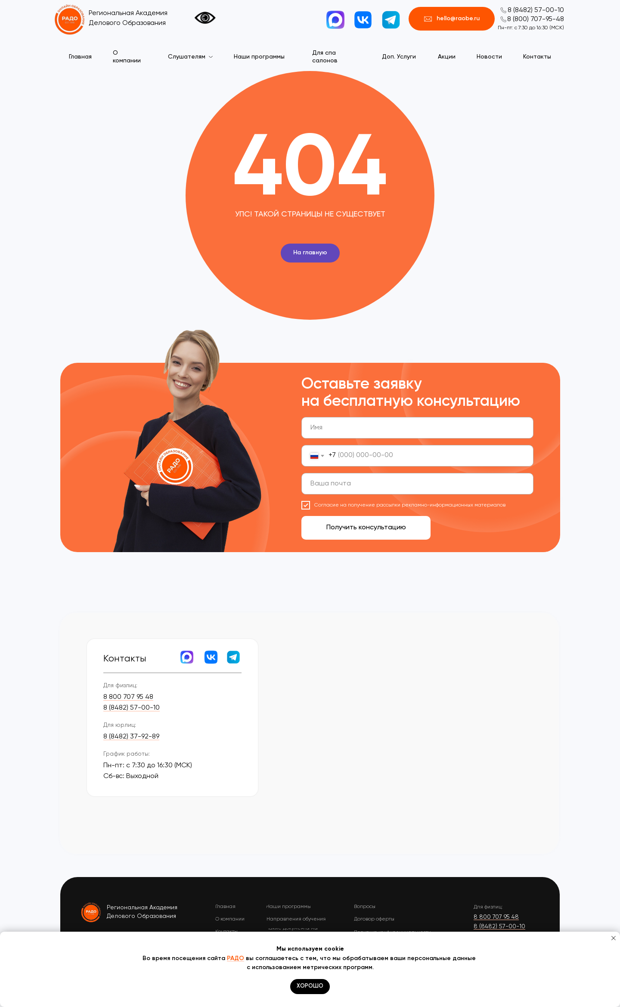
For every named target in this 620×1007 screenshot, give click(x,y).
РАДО (235, 958)
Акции (447, 57)
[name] (417, 428)
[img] (91, 912)
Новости (489, 57)
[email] (417, 483)
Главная (80, 57)
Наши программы (259, 57)
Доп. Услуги (399, 57)
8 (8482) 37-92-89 (131, 736)
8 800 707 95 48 (128, 697)
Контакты (537, 57)
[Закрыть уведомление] (613, 938)
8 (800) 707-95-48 (535, 19)
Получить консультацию (366, 527)
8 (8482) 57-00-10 (536, 10)
